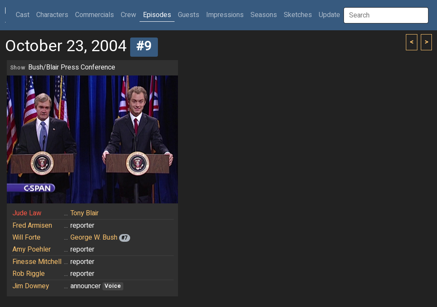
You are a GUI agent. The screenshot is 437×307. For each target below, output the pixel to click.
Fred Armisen (32, 225)
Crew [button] (128, 15)
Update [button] (329, 15)
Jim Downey (30, 286)
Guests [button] (188, 15)
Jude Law (26, 213)
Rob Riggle (28, 274)
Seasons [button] (264, 15)
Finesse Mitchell (36, 262)
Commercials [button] (94, 15)
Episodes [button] (157, 15)
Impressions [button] (225, 15)
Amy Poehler (31, 249)
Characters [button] (52, 15)
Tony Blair (84, 213)
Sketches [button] (298, 15)
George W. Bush (93, 237)
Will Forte (26, 237)
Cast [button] (24, 14)
